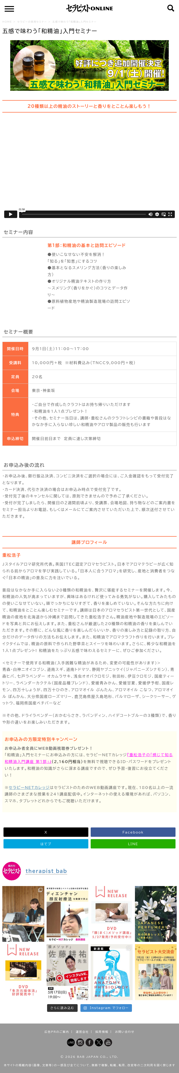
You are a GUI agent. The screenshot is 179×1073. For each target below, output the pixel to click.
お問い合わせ (124, 1031)
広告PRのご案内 (57, 1031)
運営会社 (82, 1031)
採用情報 (101, 1031)
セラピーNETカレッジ (29, 787)
